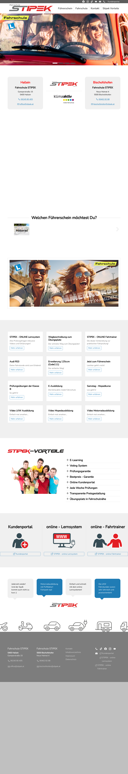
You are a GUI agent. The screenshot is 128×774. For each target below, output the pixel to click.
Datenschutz (71, 751)
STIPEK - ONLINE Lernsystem (25, 360)
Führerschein (65, 8)
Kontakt (95, 8)
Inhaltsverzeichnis (73, 744)
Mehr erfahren (17, 371)
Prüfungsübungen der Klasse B (24, 457)
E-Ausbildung (55, 455)
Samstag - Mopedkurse (99, 455)
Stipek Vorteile (111, 8)
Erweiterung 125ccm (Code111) (59, 409)
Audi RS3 (14, 407)
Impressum (70, 748)
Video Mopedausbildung (60, 502)
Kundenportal (114, 1)
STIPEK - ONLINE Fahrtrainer (102, 360)
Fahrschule (81, 8)
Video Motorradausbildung (100, 502)
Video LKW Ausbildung (22, 502)
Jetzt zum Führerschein (98, 407)
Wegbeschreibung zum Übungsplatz (60, 361)
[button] (104, 1)
